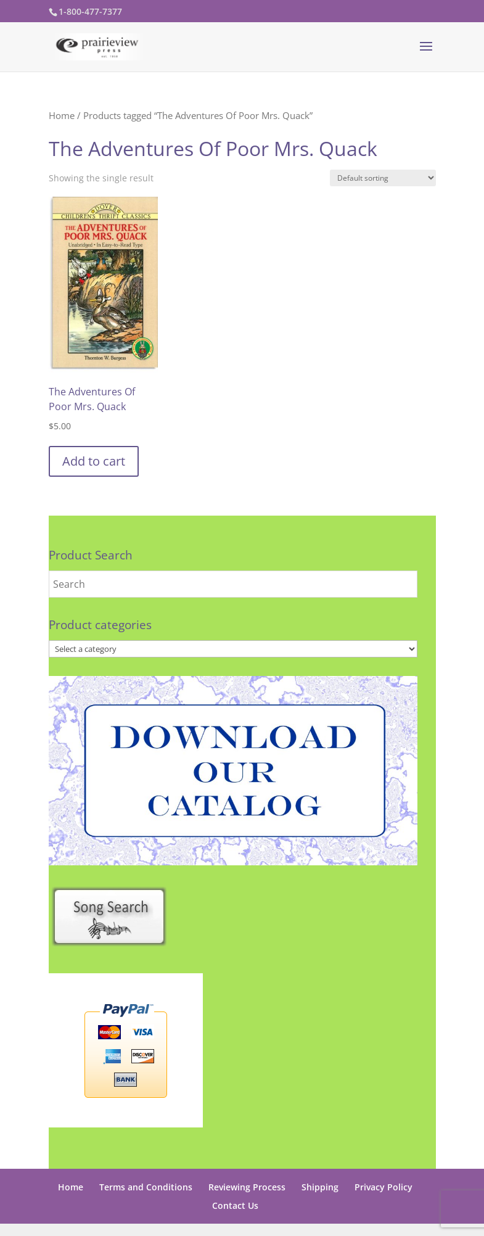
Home (62, 115)
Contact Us (235, 1205)
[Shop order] (383, 178)
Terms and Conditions (145, 1187)
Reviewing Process (246, 1187)
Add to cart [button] (93, 461)
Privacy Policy (383, 1187)
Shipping (319, 1187)
